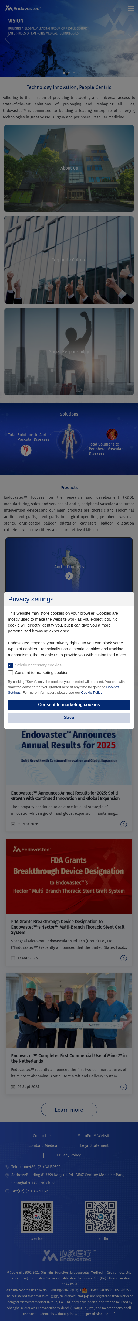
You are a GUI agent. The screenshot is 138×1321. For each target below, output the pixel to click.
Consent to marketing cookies (69, 704)
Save (69, 717)
